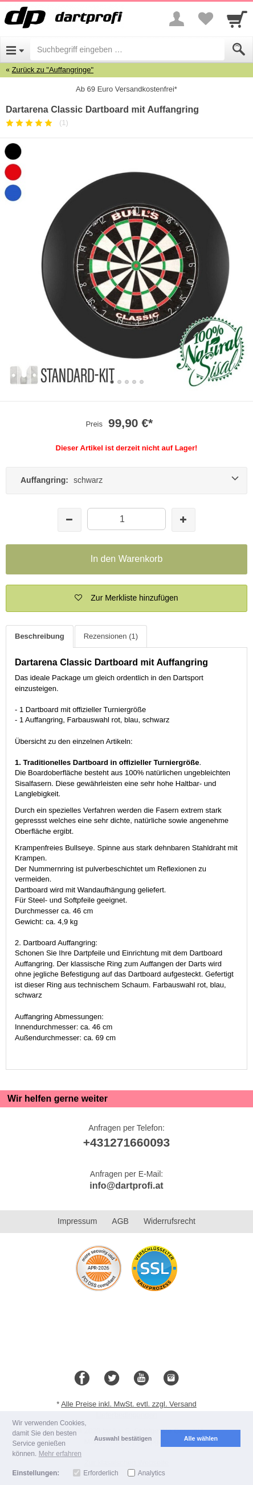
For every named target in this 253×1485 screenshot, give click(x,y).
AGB (120, 1221)
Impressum (77, 1221)
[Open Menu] (15, 49)
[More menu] (177, 18)
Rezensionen (111, 636)
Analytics (151, 1473)
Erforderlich (100, 1473)
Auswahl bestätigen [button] (123, 1438)
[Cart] (237, 18)
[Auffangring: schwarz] (126, 480)
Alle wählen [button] (201, 1438)
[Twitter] (111, 1378)
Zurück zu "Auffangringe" (52, 69)
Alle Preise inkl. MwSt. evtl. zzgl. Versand (129, 1404)
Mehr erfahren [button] (60, 1454)
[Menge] (126, 519)
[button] (126, 598)
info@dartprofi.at (126, 1185)
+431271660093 (126, 1142)
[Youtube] (141, 1378)
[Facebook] (82, 1378)
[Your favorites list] (205, 18)
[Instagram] (171, 1378)
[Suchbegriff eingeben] (127, 49)
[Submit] (238, 49)
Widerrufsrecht (169, 1221)
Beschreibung (39, 636)
